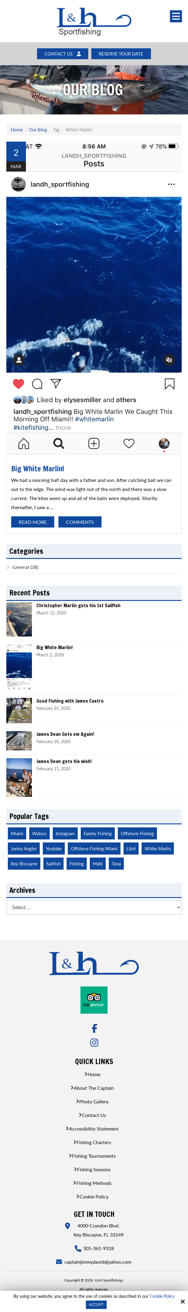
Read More (33, 522)
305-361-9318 (98, 1249)
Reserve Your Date (122, 54)
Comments (80, 522)
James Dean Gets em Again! (65, 735)
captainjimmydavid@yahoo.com (98, 1262)
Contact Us (61, 54)
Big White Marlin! (37, 469)
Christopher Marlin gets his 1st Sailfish (78, 606)
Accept (96, 1305)
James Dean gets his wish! (64, 762)
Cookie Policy (162, 1296)
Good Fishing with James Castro (70, 702)
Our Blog (38, 130)
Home (17, 130)
